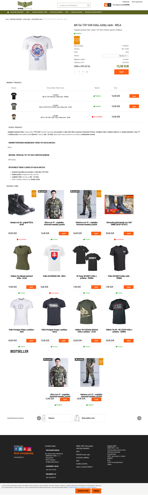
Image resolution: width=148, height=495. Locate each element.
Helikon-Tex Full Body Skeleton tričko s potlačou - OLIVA (86, 331)
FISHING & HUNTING (76, 12)
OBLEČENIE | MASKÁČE (17, 12)
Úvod (7, 19)
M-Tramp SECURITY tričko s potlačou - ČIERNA (87, 277)
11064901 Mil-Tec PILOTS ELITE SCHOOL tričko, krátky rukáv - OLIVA (55, 106)
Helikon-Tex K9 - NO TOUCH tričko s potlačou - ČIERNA (119, 331)
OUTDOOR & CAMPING (56, 12)
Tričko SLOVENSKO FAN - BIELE (54, 276)
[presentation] (39, 418)
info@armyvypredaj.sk (52, 462)
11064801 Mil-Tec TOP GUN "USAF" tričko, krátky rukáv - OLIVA (55, 116)
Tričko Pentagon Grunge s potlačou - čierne (54, 331)
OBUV (27, 12)
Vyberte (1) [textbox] (123, 56)
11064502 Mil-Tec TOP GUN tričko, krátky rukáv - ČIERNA (55, 96)
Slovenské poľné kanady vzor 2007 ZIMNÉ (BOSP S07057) (119, 224)
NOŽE (66, 12)
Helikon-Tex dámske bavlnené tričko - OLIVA (22, 277)
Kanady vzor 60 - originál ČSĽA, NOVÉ (21, 224)
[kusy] (79, 71)
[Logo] (25, 5)
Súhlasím (96, 491)
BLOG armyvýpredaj (23, 453)
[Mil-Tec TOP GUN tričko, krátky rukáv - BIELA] (37, 29)
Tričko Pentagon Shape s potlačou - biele (22, 331)
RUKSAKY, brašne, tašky (39, 12)
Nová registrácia (137, 2)
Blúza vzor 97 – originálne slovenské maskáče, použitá (54, 224)
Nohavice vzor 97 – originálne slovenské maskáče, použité (87, 224)
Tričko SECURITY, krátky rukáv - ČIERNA (119, 277)
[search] (88, 5)
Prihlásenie (125, 2)
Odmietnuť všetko (81, 491)
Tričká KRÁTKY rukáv (36, 19)
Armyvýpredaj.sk (18, 457)
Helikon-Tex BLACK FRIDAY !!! (93, 12)
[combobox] (115, 55)
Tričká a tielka (26, 19)
